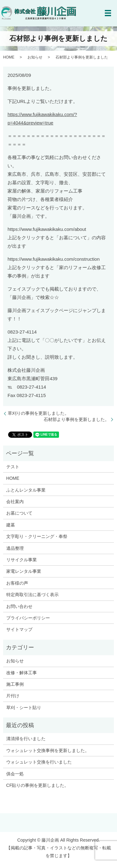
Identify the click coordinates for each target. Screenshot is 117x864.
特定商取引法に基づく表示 (32, 594)
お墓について (19, 513)
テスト (12, 466)
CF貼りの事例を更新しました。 (37, 785)
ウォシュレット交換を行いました (39, 761)
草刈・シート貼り (23, 707)
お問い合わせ (19, 606)
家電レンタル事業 (23, 571)
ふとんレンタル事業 (26, 490)
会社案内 (15, 501)
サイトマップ (19, 629)
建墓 (10, 524)
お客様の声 (17, 583)
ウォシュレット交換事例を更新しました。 (47, 750)
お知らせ (34, 57)
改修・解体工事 (21, 672)
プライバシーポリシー (28, 617)
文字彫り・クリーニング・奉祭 (36, 536)
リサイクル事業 (21, 559)
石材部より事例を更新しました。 (76, 419)
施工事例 (15, 684)
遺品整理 (15, 548)
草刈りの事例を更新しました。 (38, 413)
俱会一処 (15, 773)
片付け (12, 695)
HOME (8, 57)
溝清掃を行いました (26, 738)
